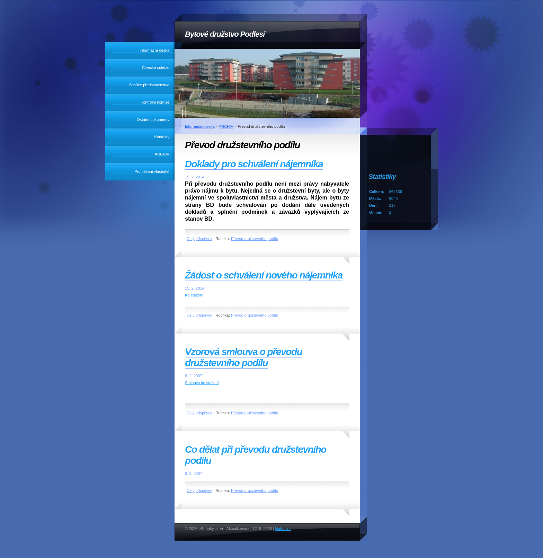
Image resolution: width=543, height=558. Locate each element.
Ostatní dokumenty (153, 119)
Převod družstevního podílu (254, 239)
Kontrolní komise (155, 102)
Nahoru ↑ (283, 528)
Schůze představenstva (149, 85)
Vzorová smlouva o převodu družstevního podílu (243, 357)
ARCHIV (162, 154)
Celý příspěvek (199, 239)
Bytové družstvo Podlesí (225, 34)
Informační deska (154, 50)
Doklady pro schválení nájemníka (254, 164)
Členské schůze (155, 67)
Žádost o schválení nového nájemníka (263, 275)
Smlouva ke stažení (202, 383)
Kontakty (161, 137)
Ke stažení (194, 295)
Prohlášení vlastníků (151, 171)
